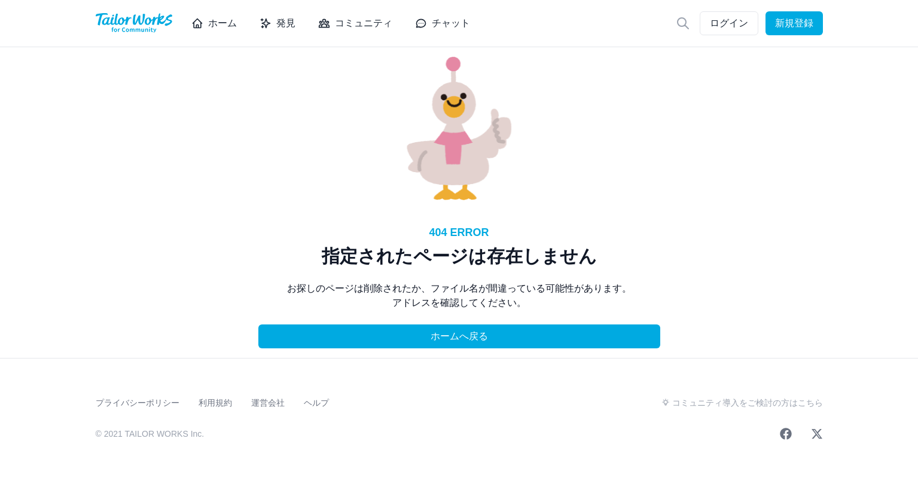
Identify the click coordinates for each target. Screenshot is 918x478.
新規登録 (794, 23)
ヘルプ (316, 402)
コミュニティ (355, 23)
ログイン (729, 23)
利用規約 (215, 402)
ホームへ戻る (459, 336)
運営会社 (268, 402)
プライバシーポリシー (137, 402)
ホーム (214, 23)
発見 (277, 23)
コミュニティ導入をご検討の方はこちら (742, 402)
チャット (442, 23)
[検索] (683, 23)
